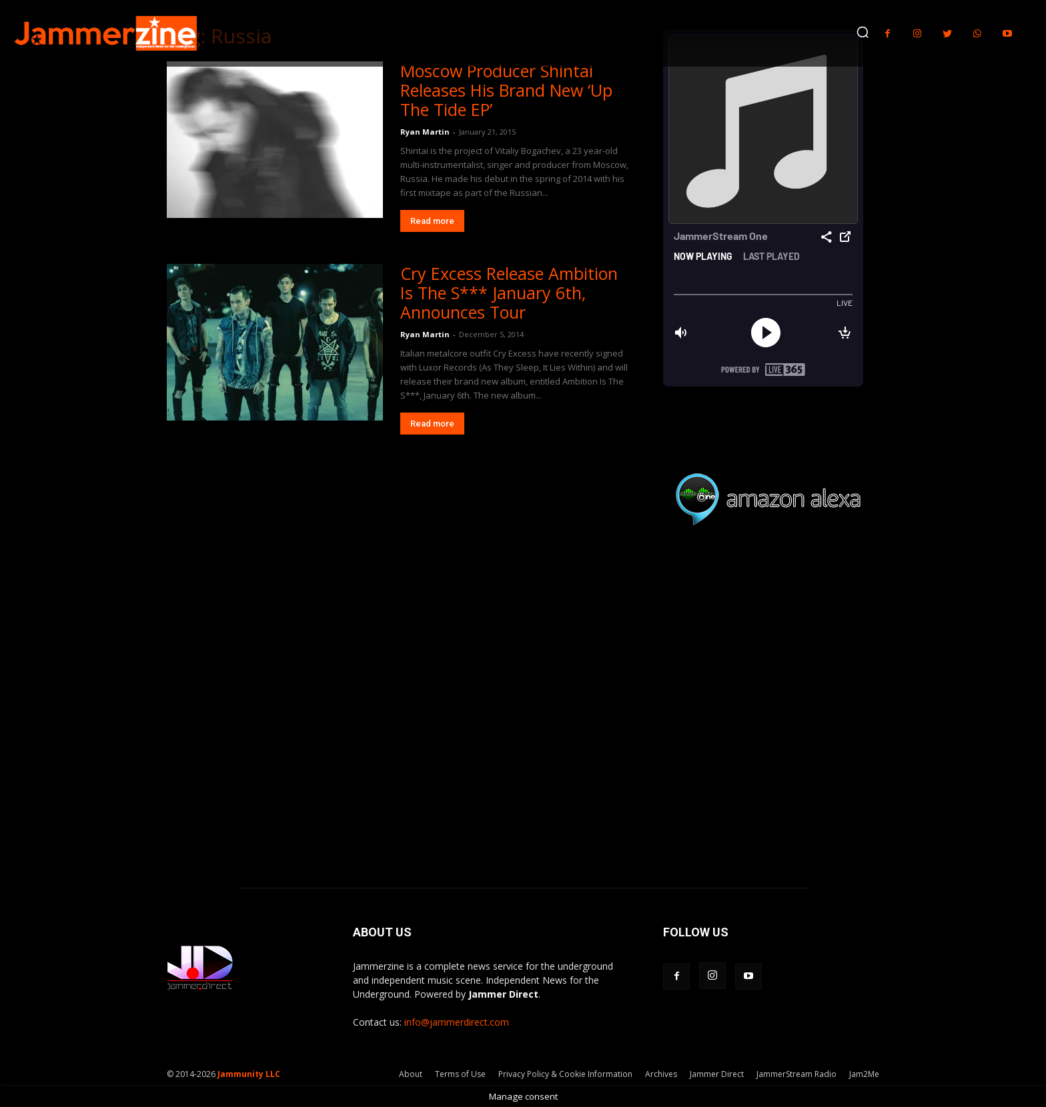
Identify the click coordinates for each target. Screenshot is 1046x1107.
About (410, 1074)
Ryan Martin (425, 132)
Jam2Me (864, 1074)
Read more (432, 221)
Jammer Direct (717, 1074)
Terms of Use (460, 1074)
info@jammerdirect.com (456, 1022)
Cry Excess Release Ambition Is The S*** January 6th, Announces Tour (509, 292)
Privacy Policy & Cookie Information (565, 1074)
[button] (862, 32)
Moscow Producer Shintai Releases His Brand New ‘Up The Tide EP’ (506, 90)
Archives (661, 1074)
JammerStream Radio (796, 1074)
